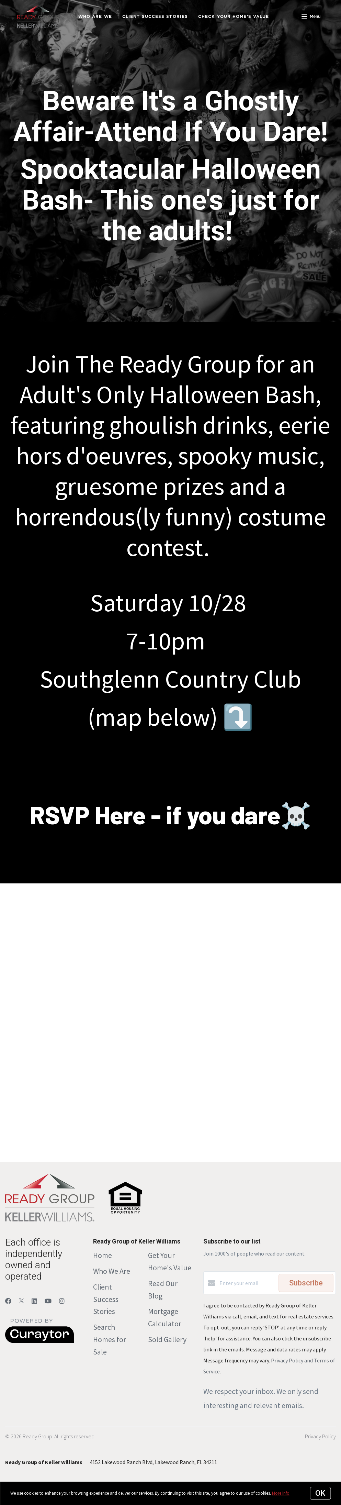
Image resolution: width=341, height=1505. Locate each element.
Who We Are (111, 1271)
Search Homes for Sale (109, 1339)
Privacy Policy (320, 1436)
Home (102, 1255)
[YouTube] (48, 1301)
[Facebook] (8, 1301)
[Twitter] (21, 1301)
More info (280, 1493)
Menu (311, 17)
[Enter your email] (247, 1283)
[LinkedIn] (34, 1301)
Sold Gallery (167, 1339)
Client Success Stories (155, 16)
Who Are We (95, 16)
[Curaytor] (39, 1341)
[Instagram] (62, 1301)
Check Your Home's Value (233, 16)
